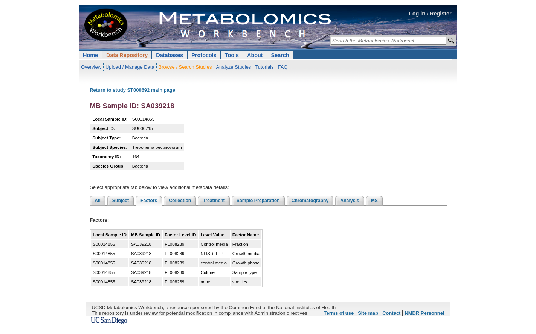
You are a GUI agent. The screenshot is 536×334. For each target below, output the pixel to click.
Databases (169, 55)
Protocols (203, 55)
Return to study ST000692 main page (132, 90)
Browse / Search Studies (185, 67)
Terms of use (339, 313)
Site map (368, 313)
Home (90, 55)
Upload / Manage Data (129, 67)
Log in (417, 14)
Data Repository (127, 55)
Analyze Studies (233, 67)
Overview (91, 67)
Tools (232, 55)
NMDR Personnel (424, 313)
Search (280, 55)
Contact (391, 313)
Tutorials (264, 67)
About (255, 55)
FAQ (283, 67)
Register (441, 14)
